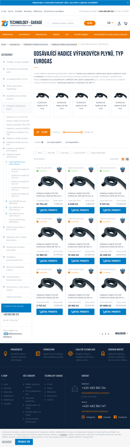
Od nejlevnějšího (54, 142)
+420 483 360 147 (94, 406)
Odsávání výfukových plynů (35, 44)
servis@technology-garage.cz (95, 411)
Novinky (49, 153)
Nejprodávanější (96, 153)
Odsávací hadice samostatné (64, 44)
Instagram (90, 417)
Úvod (3, 44)
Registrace (8, 396)
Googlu (63, 434)
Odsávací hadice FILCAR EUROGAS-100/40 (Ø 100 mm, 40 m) (113, 296)
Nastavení (7, 442)
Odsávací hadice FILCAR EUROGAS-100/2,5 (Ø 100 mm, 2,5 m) (47, 296)
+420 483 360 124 (11, 314)
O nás (3, 11)
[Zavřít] (128, 2)
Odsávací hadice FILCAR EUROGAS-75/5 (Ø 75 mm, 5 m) (80, 194)
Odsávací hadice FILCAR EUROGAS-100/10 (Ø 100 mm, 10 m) (49, 245)
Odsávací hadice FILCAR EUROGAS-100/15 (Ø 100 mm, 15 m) (113, 245)
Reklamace (9, 400)
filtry (42, 132)
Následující (120, 333)
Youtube (107, 417)
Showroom (52, 396)
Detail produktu (48, 210)
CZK (109, 23)
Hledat (89, 23)
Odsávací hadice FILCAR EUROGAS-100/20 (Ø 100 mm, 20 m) (81, 296)
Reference (37, 11)
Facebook (122, 417)
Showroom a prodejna (54, 11)
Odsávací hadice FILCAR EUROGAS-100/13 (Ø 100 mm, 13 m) (81, 245)
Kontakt (18, 11)
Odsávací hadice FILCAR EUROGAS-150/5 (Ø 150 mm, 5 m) (48, 194)
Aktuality (28, 11)
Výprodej (63, 153)
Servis (10, 11)
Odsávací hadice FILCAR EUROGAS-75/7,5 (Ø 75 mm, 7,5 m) (112, 194)
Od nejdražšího (72, 142)
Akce (38, 153)
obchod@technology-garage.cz (96, 392)
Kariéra (50, 400)
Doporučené (77, 153)
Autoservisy (15, 44)
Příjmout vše (24, 442)
